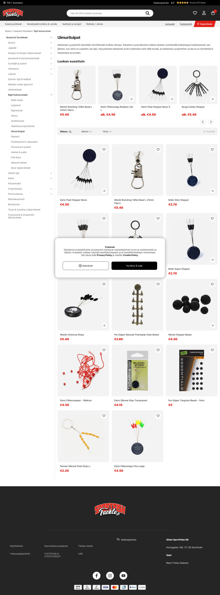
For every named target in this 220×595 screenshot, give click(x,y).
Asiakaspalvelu (161, 2)
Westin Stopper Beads (180, 334)
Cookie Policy (130, 255)
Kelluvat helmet (19, 162)
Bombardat (14, 204)
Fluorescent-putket (21, 147)
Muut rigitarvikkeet (20, 167)
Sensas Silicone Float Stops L (75, 466)
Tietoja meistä (85, 546)
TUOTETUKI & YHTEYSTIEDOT (52, 555)
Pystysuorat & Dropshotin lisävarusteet (21, 216)
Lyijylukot (16, 105)
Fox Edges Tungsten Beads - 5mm (186, 400)
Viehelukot (28, 68)
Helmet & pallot (19, 152)
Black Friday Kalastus (177, 562)
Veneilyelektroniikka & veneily (42, 24)
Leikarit (28, 74)
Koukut (28, 42)
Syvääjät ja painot (28, 63)
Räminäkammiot (16, 199)
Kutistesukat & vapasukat (24, 141)
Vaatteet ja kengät (71, 24)
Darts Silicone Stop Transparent (130, 400)
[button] (193, 2)
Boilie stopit (17, 100)
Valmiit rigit (28, 173)
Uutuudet (170, 24)
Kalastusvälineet (13, 24)
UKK (80, 553)
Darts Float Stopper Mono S (155, 106)
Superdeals (204, 24)
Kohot (28, 178)
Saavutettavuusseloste (56, 546)
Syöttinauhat (17, 121)
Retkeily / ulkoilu (94, 24)
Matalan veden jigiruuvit (20, 84)
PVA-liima (16, 157)
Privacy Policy (104, 255)
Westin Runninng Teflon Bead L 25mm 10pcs (76, 108)
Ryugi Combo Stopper (193, 106)
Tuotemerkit (186, 24)
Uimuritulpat (18, 131)
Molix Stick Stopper (178, 200)
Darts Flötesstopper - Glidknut (76, 400)
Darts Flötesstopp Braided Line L (117, 108)
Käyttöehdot (16, 546)
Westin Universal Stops (72, 334)
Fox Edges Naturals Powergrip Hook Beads (136, 334)
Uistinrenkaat (15, 89)
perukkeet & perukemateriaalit (28, 58)
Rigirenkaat (17, 110)
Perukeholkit (14, 183)
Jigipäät (28, 47)
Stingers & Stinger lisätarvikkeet (28, 53)
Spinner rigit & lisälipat (19, 79)
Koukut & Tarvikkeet (23, 31)
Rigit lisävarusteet (42, 31)
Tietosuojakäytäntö (20, 553)
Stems (14, 115)
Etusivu (8, 31)
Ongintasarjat (28, 188)
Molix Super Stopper (179, 268)
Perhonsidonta (28, 194)
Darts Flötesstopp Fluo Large (129, 466)
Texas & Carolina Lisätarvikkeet (24, 209)
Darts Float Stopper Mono (73, 200)
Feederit (15, 136)
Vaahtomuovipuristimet (23, 126)
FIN (14, 2)
